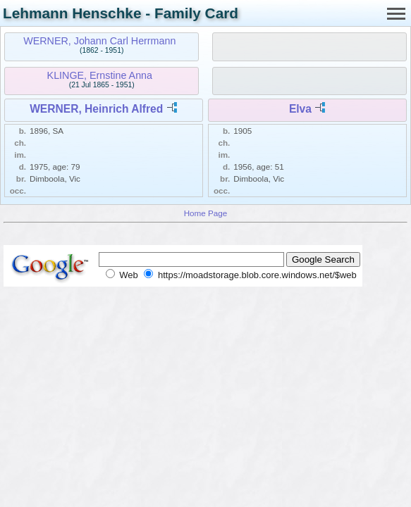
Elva (300, 109)
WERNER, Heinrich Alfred (96, 109)
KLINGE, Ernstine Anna (99, 75)
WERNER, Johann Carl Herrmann (99, 40)
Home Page (206, 213)
